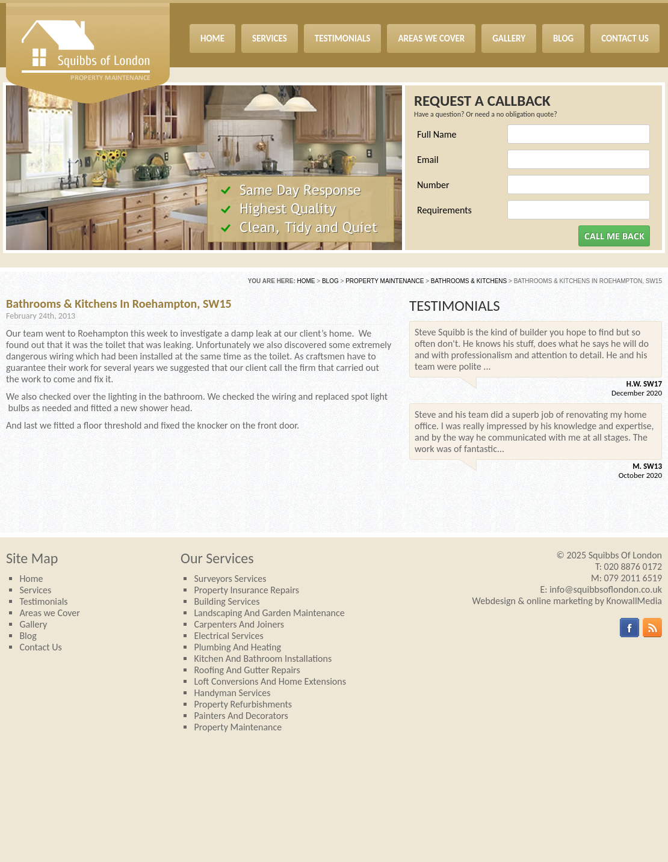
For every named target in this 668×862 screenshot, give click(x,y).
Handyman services (232, 692)
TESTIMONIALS (454, 305)
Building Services (226, 601)
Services (35, 590)
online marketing (560, 601)
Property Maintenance (384, 281)
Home (306, 281)
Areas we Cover (49, 613)
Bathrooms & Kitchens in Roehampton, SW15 (119, 303)
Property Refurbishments (243, 704)
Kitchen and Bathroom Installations (263, 658)
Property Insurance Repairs (246, 590)
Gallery (33, 624)
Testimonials (43, 601)
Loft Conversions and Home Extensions (270, 681)
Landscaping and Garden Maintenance (269, 613)
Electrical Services (228, 635)
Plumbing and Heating (237, 647)
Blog (330, 281)
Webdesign (494, 601)
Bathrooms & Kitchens (469, 281)
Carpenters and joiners (239, 624)
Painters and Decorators (241, 715)
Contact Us (40, 647)
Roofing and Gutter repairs (247, 670)
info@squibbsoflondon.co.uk (605, 589)
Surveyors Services (230, 578)
